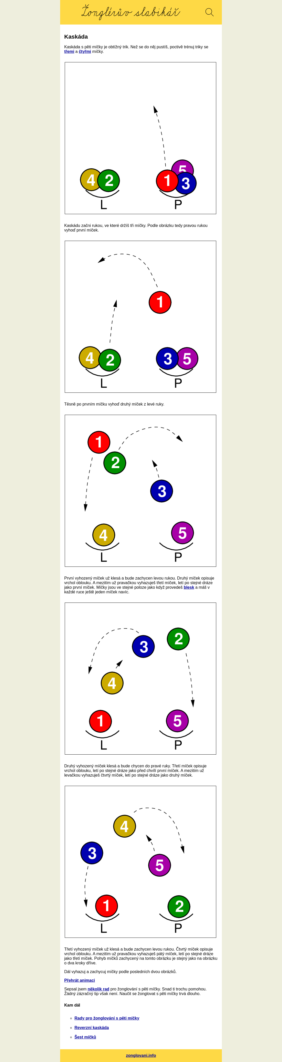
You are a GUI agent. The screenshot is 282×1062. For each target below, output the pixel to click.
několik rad (98, 989)
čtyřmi (85, 51)
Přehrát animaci (79, 980)
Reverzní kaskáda (91, 1027)
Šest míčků (85, 1037)
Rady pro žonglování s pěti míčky (106, 1018)
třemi (69, 51)
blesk (189, 587)
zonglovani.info (141, 1055)
